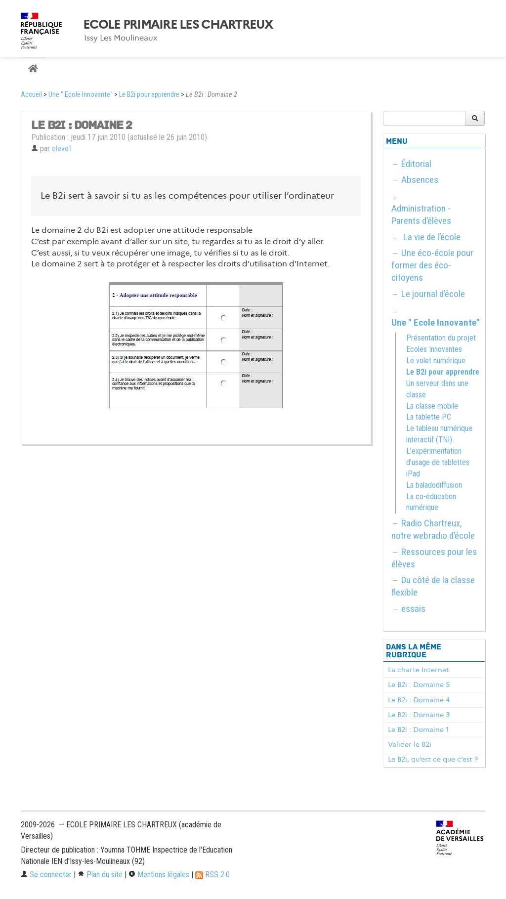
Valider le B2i (409, 744)
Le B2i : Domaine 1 (418, 729)
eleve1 (62, 148)
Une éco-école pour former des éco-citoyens (432, 265)
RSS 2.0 (212, 874)
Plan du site (100, 874)
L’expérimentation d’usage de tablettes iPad (437, 462)
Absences (419, 179)
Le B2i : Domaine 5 (419, 684)
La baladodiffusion (434, 485)
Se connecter (46, 874)
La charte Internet (418, 669)
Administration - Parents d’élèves (421, 214)
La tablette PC (428, 417)
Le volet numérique (435, 360)
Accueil (31, 94)
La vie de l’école (432, 237)
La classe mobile (432, 406)
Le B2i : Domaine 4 (419, 699)
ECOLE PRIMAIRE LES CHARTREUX (177, 25)
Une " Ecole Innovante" (80, 94)
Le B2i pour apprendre (149, 94)
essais (413, 608)
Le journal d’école (433, 294)
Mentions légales (158, 874)
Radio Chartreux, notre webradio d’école (433, 529)
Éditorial (416, 164)
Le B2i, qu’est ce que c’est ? (433, 759)
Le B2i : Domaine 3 (419, 714)
